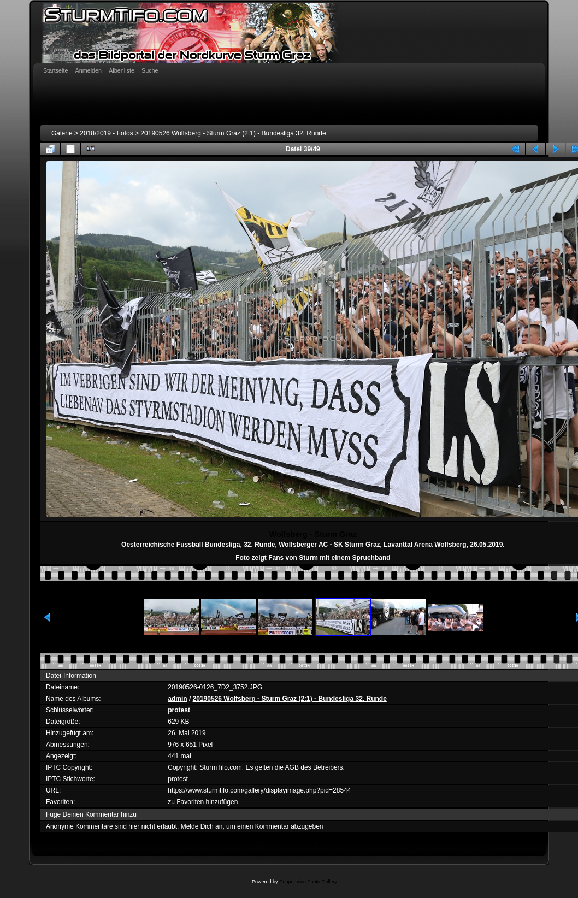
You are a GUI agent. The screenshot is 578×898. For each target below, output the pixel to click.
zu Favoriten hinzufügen (203, 802)
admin (177, 698)
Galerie (62, 133)
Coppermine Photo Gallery (308, 881)
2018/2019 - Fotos (106, 133)
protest (179, 710)
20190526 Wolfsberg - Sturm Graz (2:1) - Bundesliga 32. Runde (233, 133)
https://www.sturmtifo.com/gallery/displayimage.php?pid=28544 (259, 790)
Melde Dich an (202, 826)
